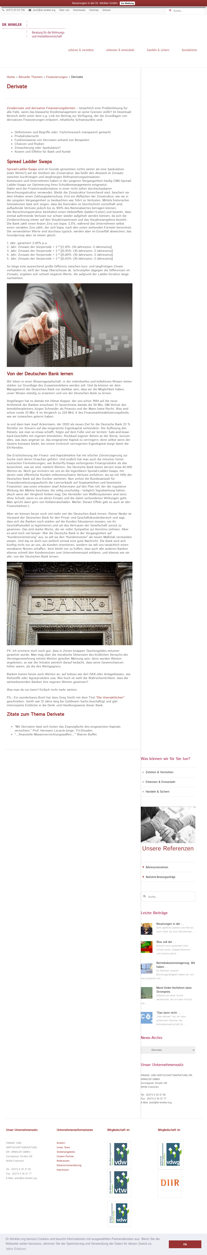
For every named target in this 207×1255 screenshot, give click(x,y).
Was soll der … (166, 942)
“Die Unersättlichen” (110, 698)
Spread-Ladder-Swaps (22, 169)
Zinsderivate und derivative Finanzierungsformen (41, 108)
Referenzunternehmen (157, 867)
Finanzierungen (57, 77)
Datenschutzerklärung (69, 1165)
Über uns (64, 10)
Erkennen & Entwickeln (120, 49)
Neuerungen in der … (170, 924)
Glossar (106, 10)
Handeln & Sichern (158, 49)
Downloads (79, 10)
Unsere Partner (65, 1156)
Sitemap (94, 10)
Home (11, 77)
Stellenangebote (66, 1152)
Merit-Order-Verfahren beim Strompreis (174, 990)
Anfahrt (61, 1143)
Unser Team (63, 1147)
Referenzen (63, 1161)
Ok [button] (185, 1244)
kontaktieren (189, 49)
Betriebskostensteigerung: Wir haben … (175, 965)
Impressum (63, 1170)
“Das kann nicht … (168, 1013)
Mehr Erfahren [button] (16, 1249)
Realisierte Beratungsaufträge (160, 877)
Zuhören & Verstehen (81, 49)
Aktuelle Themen (30, 77)
